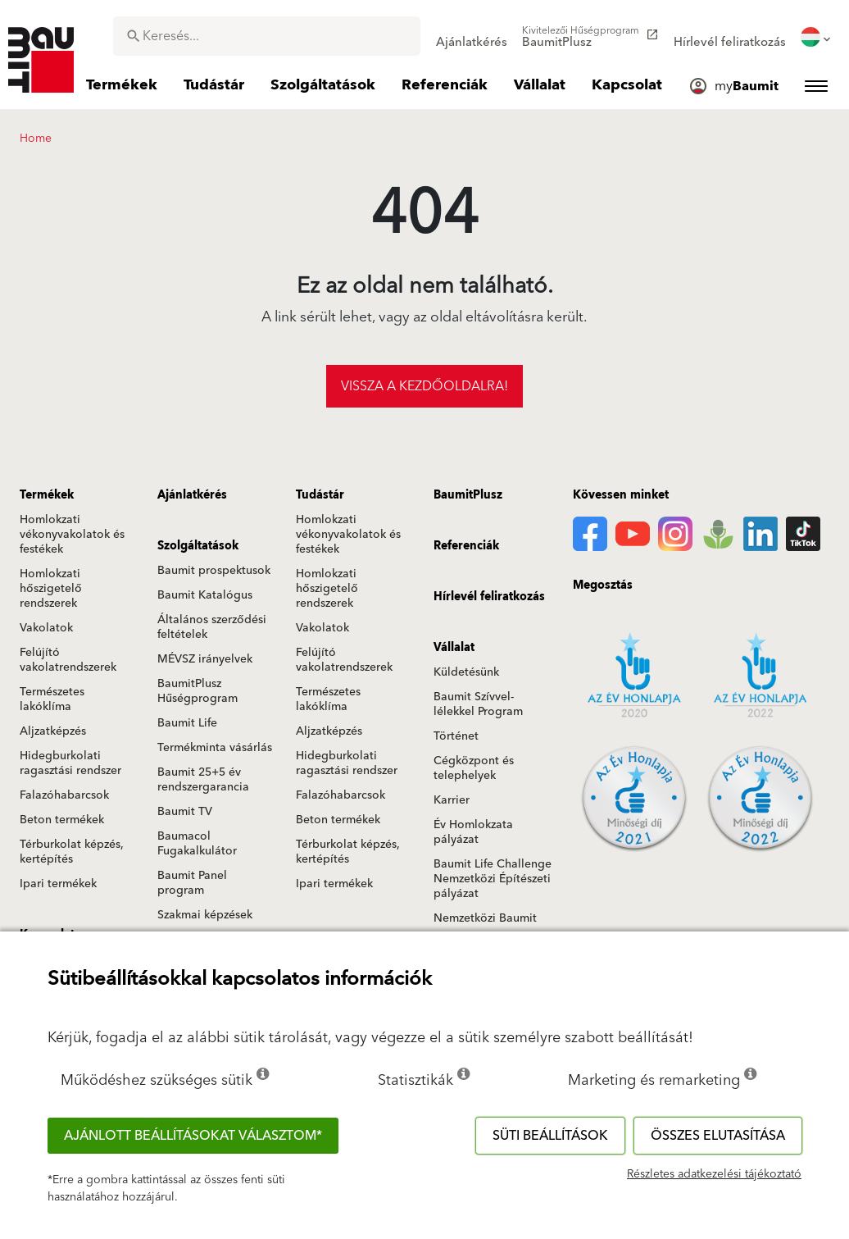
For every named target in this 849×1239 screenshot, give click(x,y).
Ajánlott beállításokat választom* (193, 1135)
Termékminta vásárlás (214, 748)
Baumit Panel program (192, 883)
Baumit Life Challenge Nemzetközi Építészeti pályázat (493, 879)
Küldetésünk (466, 672)
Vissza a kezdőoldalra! (424, 386)
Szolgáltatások (197, 546)
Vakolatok (46, 628)
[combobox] (266, 36)
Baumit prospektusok (213, 571)
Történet (456, 736)
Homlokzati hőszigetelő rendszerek (51, 588)
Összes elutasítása (718, 1135)
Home (36, 138)
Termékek (47, 495)
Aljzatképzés (53, 731)
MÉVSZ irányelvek (204, 659)
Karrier (452, 800)
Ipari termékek (58, 884)
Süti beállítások (550, 1135)
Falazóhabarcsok (64, 795)
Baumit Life (187, 723)
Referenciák (466, 546)
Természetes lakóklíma (52, 699)
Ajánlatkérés (192, 495)
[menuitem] (472, 37)
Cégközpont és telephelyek (474, 768)
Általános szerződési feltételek (211, 627)
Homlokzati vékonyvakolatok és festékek (72, 534)
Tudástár (320, 495)
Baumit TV (184, 812)
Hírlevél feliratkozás (489, 597)
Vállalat (454, 648)
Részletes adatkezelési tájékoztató (714, 1174)
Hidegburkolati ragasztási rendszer (70, 763)
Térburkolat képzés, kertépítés (72, 852)
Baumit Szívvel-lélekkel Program (478, 704)
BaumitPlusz (468, 495)
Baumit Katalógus (204, 595)
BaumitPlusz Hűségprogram (197, 691)
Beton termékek (62, 820)
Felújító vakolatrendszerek (68, 660)
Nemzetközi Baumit (485, 918)
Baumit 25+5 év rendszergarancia (203, 780)
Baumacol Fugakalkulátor (197, 844)
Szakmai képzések (204, 915)
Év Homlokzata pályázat (473, 832)
